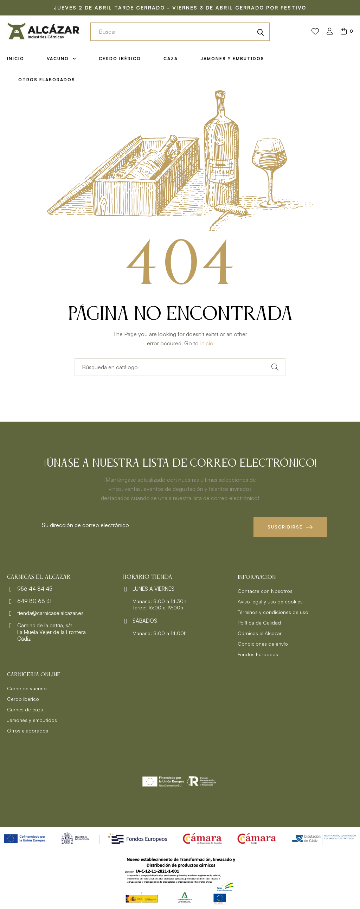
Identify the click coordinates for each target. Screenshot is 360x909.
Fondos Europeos (258, 652)
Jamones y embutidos (32, 718)
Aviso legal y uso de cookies (270, 599)
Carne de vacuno (27, 686)
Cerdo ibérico (23, 697)
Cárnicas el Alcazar (260, 631)
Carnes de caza (25, 707)
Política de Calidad (259, 620)
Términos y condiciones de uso (273, 610)
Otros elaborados (27, 728)
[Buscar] (180, 367)
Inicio (206, 343)
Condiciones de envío (263, 642)
